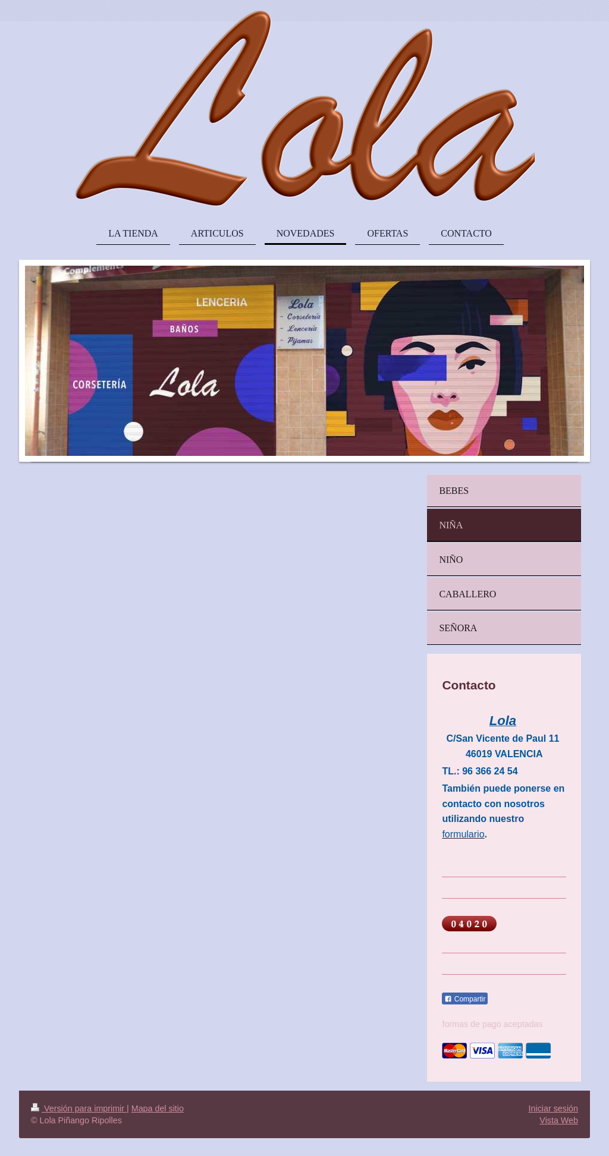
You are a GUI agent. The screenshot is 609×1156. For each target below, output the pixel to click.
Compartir (464, 999)
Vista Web (558, 1120)
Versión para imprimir (79, 1108)
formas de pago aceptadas (492, 1024)
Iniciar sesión (553, 1108)
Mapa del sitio (157, 1108)
